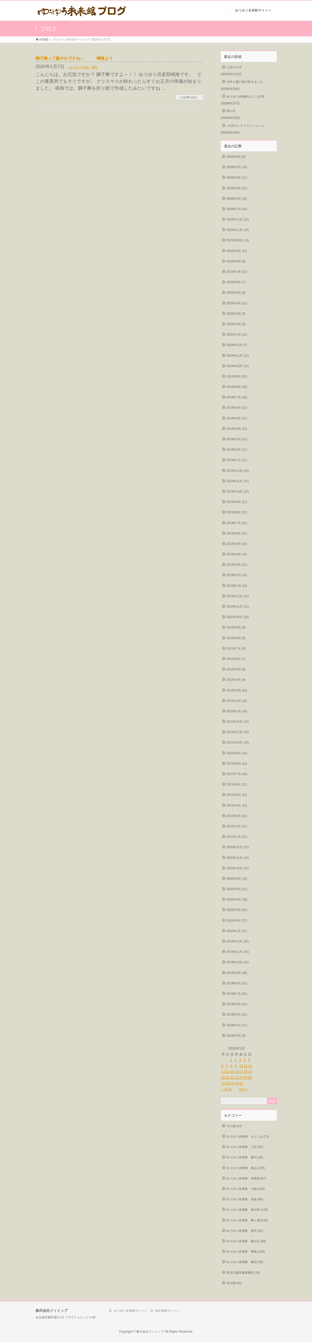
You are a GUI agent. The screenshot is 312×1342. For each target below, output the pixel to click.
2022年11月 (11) (237, 606)
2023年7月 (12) (236, 523)
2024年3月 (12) (236, 439)
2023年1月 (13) (236, 586)
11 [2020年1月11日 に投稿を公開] (245, 1066)
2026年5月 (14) (236, 167)
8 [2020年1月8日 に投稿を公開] (231, 1066)
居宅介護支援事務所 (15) (243, 1272)
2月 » (243, 1089)
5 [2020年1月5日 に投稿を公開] (249, 1060)
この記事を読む (188, 97)
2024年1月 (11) (236, 460)
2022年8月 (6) (235, 638)
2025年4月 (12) (236, 303)
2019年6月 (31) (236, 1004)
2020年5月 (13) (236, 889)
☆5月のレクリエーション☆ (245, 126)
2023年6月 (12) (236, 533)
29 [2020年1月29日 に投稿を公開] (232, 1083)
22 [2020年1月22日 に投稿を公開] (232, 1078)
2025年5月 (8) (235, 292)
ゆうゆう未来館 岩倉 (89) (244, 1199)
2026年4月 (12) (236, 177)
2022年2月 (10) (236, 701)
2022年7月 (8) (235, 648)
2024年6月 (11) (236, 407)
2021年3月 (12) (236, 816)
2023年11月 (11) (237, 481)
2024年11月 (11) (237, 355)
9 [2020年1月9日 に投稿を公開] (236, 1066)
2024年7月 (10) (236, 397)
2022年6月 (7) (235, 659)
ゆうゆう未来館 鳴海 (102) (245, 1251)
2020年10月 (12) (237, 868)
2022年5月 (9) (235, 669)
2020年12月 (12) (237, 847)
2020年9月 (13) (236, 878)
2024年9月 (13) (236, 376)
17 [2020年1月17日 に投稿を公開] (241, 1072)
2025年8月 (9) (235, 261)
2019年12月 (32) (237, 941)
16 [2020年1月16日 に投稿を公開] (237, 1072)
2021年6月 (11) (236, 784)
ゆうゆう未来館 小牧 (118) (245, 1189)
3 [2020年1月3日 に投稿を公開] (240, 1060)
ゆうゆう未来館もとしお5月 (245, 96)
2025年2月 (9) (235, 324)
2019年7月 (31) (236, 994)
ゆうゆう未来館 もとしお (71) (247, 1136)
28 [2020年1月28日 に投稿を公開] (228, 1083)
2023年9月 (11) (236, 502)
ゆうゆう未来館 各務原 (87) (246, 1178)
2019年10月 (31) (237, 962)
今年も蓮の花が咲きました (244, 82)
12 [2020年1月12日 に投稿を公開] (250, 1066)
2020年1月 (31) (236, 931)
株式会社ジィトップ (150, 1331)
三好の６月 (234, 67)
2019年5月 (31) (236, 1014)
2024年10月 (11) (237, 366)
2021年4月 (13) (236, 805)
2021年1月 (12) (236, 837)
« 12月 (226, 1089)
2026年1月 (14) (236, 209)
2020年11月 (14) (237, 858)
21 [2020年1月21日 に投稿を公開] (228, 1078)
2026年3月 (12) (236, 188)
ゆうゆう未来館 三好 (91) (244, 1147)
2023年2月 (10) (236, 575)
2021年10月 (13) (237, 742)
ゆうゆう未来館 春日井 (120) (247, 1209)
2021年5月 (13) (236, 795)
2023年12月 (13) (237, 470)
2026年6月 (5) (235, 157)
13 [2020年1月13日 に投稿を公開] (223, 1072)
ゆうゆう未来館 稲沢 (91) (244, 1231)
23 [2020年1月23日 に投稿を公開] (237, 1078)
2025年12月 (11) (237, 219)
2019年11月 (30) (237, 952)
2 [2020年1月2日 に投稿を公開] (236, 1060)
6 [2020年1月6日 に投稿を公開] (222, 1066)
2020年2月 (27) (236, 920)
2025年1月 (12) (236, 334)
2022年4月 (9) (235, 680)
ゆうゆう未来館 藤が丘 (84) (246, 1241)
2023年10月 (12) (237, 491)
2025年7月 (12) (236, 272)
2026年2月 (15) (236, 198)
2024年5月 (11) (236, 418)
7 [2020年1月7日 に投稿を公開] (227, 1066)
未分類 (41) (234, 1283)
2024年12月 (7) (236, 345)
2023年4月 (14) (236, 554)
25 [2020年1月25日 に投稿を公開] (245, 1078)
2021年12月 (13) (237, 721)
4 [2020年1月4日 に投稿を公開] (244, 1060)
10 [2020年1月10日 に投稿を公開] (241, 1066)
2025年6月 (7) (235, 282)
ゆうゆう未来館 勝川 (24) (244, 1157)
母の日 (231, 111)
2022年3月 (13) (236, 690)
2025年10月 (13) (237, 240)
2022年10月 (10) (237, 617)
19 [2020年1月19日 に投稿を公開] (250, 1072)
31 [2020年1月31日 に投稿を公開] (241, 1083)
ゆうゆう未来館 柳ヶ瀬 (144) (247, 1220)
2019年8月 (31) (236, 983)
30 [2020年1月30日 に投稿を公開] (237, 1083)
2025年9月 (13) (236, 251)
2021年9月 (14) (236, 753)
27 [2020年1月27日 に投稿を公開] (223, 1083)
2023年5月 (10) (236, 544)
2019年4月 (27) (236, 1025)
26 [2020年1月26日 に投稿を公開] (250, 1078)
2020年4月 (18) (236, 899)
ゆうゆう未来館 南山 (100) (245, 1168)
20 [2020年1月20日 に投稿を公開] (223, 1078)
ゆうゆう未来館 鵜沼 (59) (244, 1262)
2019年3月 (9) (235, 1035)
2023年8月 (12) (236, 512)
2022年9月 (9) (235, 627)
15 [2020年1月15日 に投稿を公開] (232, 1072)
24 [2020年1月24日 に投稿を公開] (241, 1078)
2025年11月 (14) (237, 230)
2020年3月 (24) (236, 910)
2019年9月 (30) (236, 973)
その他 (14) (234, 1126)
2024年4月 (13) (236, 429)
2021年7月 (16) (236, 774)
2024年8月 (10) (236, 387)
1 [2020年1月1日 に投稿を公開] (231, 1060)
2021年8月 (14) (236, 763)
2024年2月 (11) (236, 449)
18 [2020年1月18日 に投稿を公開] (245, 1072)
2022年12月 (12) (237, 596)
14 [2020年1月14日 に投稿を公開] (228, 1072)
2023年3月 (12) (236, 564)
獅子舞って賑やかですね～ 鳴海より (74, 58)
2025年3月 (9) (235, 313)
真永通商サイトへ (167, 1311)
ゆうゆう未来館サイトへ (130, 1311)
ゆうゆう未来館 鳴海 (83, 67)
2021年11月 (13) (237, 732)
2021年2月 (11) (236, 826)
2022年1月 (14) (236, 711)
